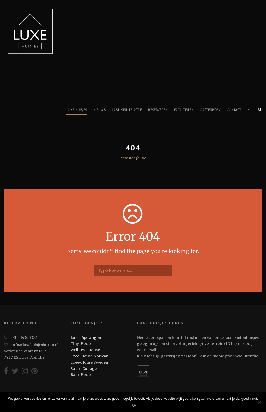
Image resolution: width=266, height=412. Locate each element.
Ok (134, 405)
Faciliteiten (184, 110)
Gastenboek (210, 110)
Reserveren (158, 110)
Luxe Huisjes (76, 110)
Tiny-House (81, 343)
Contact (234, 110)
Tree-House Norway (89, 356)
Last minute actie (127, 110)
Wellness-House (85, 349)
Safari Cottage (84, 368)
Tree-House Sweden (89, 362)
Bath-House (81, 374)
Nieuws (99, 110)
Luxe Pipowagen (86, 337)
